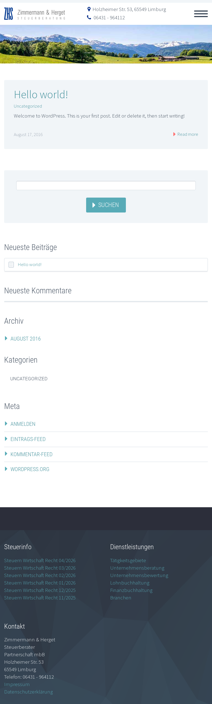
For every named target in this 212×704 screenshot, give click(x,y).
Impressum (17, 684)
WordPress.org (29, 469)
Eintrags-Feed (28, 439)
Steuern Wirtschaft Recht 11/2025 (40, 597)
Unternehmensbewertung (139, 575)
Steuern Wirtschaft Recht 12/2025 (40, 590)
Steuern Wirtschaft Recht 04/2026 (40, 560)
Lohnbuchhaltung (129, 582)
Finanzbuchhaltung (131, 590)
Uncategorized (28, 106)
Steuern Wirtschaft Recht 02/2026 (40, 575)
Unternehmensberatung (137, 567)
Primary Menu (201, 14)
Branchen (120, 597)
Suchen (108, 204)
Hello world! (41, 94)
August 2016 (25, 338)
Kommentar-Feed (31, 454)
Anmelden (22, 424)
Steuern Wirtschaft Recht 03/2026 (40, 567)
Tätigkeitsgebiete (128, 560)
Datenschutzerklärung (28, 691)
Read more (187, 134)
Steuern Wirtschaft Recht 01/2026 (40, 582)
